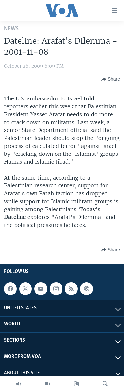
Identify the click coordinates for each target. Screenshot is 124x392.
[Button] (110, 79)
